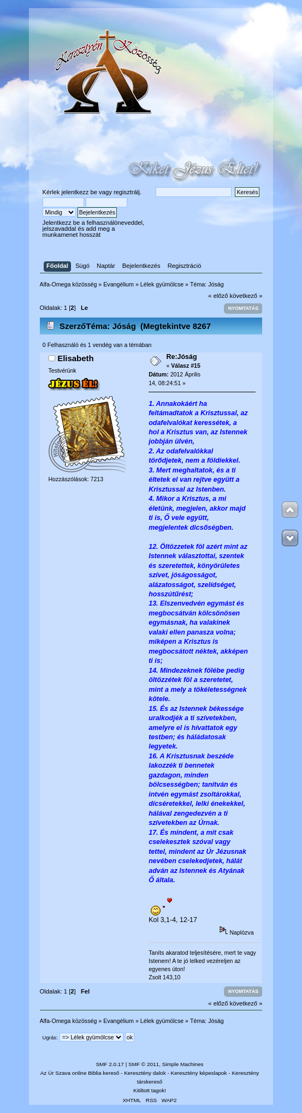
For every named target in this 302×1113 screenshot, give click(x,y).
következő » (246, 295)
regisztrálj (127, 192)
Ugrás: (50, 1037)
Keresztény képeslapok (199, 1073)
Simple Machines (183, 1064)
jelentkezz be (79, 192)
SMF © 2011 (143, 1064)
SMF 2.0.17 (110, 1064)
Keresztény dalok (144, 1073)
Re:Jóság (181, 357)
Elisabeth (75, 358)
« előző (218, 295)
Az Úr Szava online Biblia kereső (80, 1073)
